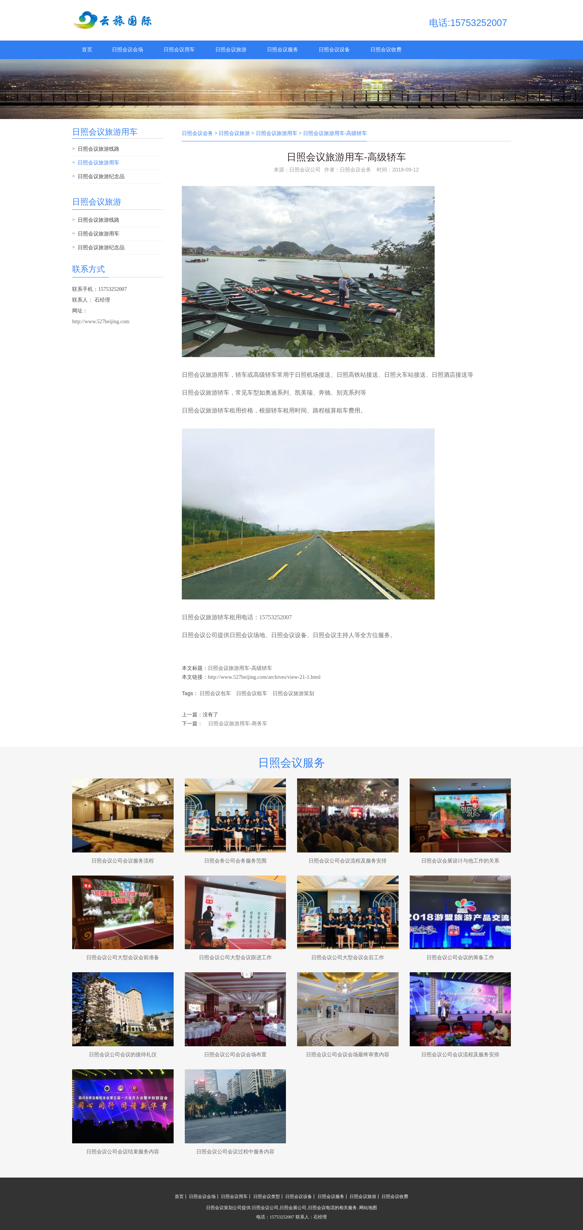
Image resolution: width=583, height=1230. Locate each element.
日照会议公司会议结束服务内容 (122, 1151)
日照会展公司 (293, 1207)
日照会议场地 (247, 635)
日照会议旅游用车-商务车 (237, 723)
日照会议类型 (266, 1196)
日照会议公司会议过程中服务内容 (235, 1151)
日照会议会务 (197, 133)
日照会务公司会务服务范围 (235, 861)
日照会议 (194, 392)
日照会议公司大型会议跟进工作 (235, 957)
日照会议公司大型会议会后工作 (347, 957)
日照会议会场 (127, 49)
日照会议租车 (251, 693)
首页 (87, 49)
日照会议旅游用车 (105, 132)
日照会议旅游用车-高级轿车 (240, 668)
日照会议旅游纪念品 (101, 176)
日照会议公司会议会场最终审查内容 (347, 1054)
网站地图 (368, 1207)
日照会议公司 (200, 635)
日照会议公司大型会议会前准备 (122, 957)
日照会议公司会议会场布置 (235, 1054)
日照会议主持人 (333, 635)
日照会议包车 (215, 693)
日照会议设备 (334, 49)
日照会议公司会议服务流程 (122, 861)
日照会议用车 (179, 49)
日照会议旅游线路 (98, 149)
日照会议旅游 (231, 49)
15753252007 (275, 617)
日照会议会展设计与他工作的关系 (460, 861)
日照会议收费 (386, 49)
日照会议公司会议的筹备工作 (460, 957)
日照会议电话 (321, 1207)
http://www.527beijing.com (100, 321)
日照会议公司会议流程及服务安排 (348, 861)
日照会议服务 (282, 49)
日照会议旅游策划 (293, 693)
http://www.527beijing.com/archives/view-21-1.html (264, 677)
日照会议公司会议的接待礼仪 (123, 1054)
